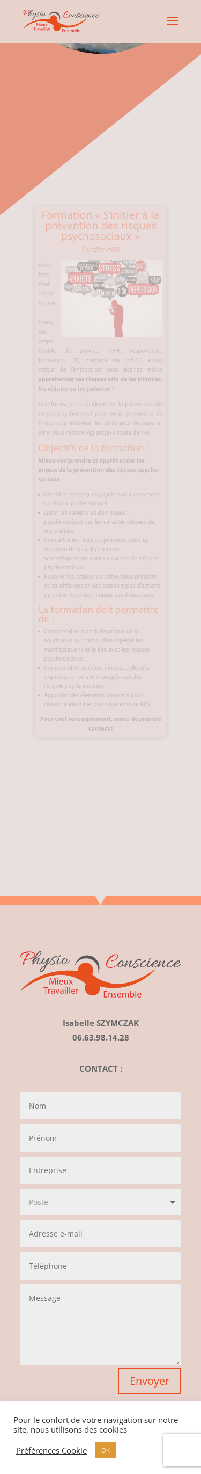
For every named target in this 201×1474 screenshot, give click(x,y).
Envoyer (149, 1381)
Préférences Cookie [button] (51, 1450)
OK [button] (105, 1450)
